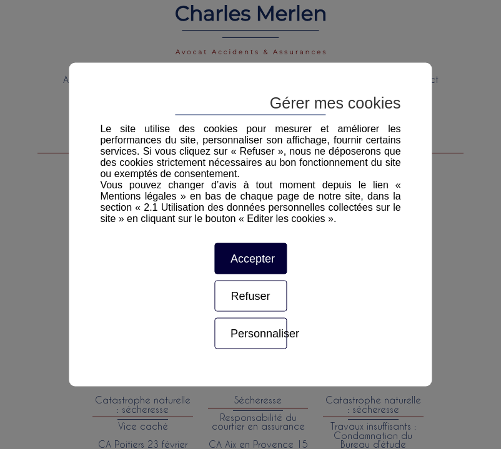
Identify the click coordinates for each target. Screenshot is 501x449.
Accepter (253, 259)
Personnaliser (259, 333)
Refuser (250, 296)
